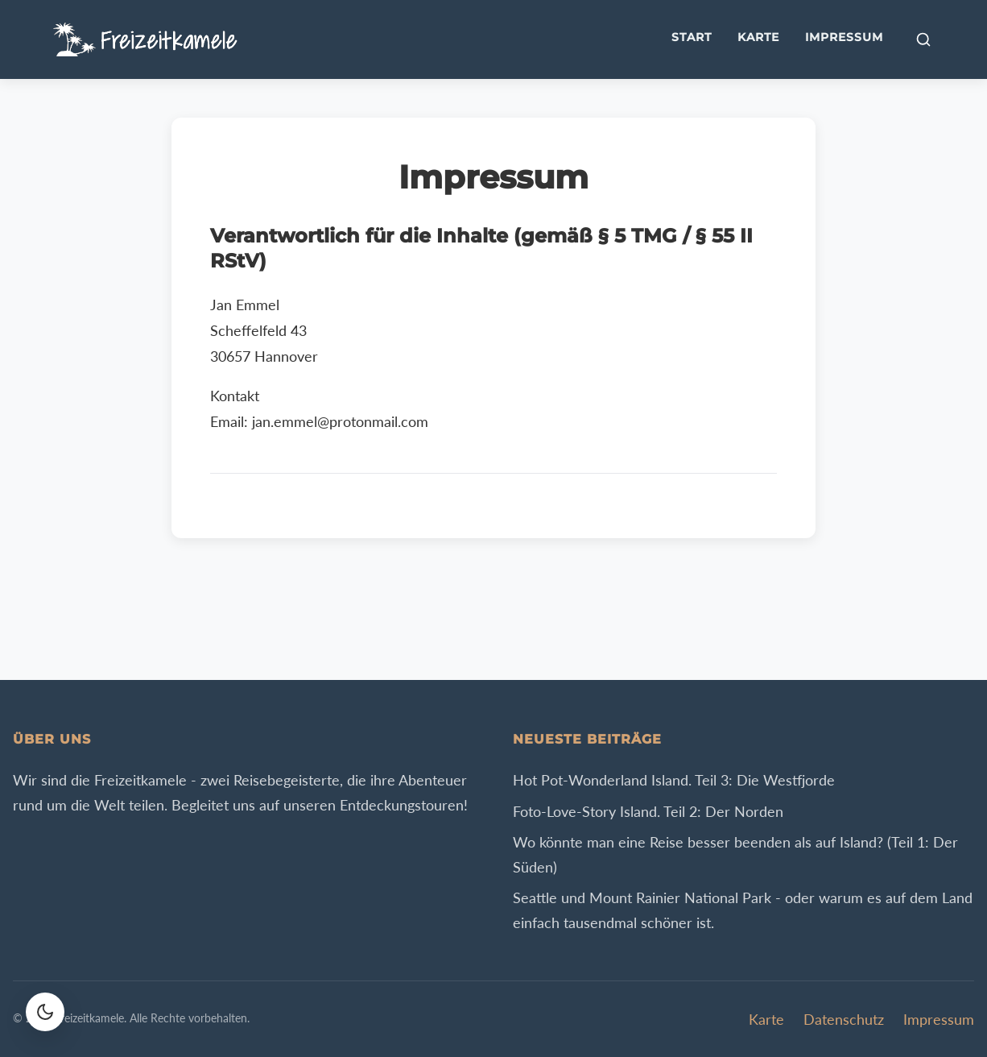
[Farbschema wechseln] (45, 1012)
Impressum (844, 37)
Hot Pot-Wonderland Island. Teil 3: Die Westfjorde (674, 780)
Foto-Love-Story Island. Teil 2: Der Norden (648, 811)
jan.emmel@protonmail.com (340, 421)
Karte (758, 37)
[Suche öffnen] (923, 39)
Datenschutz (843, 1019)
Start (691, 37)
